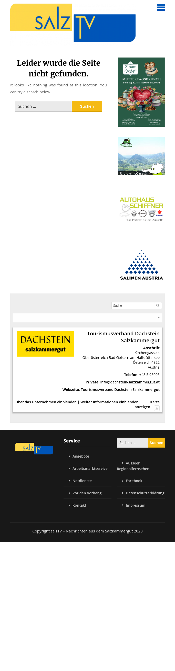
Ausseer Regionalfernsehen (133, 466)
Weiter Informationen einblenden (109, 402)
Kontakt (79, 505)
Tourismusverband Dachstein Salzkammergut (120, 389)
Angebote (81, 456)
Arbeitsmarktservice (90, 468)
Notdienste (82, 480)
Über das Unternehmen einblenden (46, 402)
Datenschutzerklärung (145, 493)
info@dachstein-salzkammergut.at (130, 382)
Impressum (135, 505)
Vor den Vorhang (87, 493)
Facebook (134, 480)
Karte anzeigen (147, 404)
